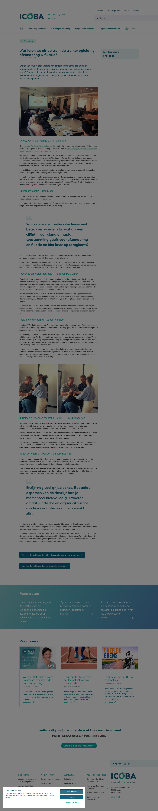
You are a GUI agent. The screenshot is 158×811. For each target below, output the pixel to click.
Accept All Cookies (71, 792)
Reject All (71, 797)
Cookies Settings (71, 802)
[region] (44, 797)
